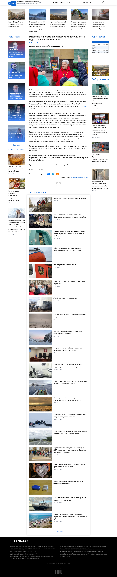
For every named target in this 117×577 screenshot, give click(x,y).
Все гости (17, 145)
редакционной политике (79, 177)
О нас (11, 558)
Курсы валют (98, 36)
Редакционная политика (32, 558)
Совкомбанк (94, 50)
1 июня (83, 106)
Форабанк (93, 52)
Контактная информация (19, 558)
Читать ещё (58, 531)
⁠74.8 (83, 2)
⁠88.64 (88, 2)
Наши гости (14, 36)
